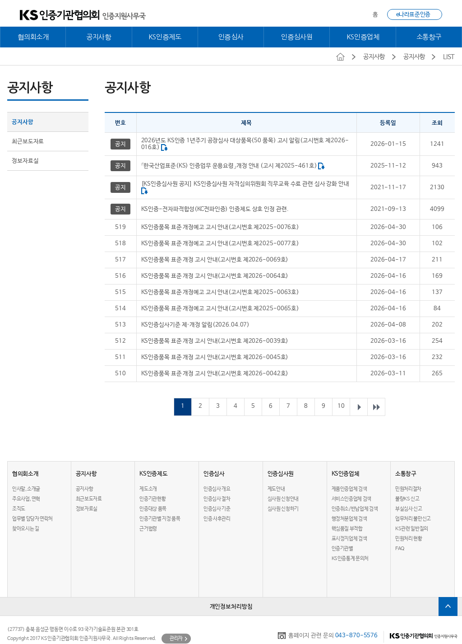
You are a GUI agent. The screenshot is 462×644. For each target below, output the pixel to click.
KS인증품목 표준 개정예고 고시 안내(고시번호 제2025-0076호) (220, 227)
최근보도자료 (28, 141)
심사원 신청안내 (283, 499)
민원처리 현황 (408, 538)
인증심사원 (296, 36)
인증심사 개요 (216, 489)
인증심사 (231, 36)
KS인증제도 (164, 36)
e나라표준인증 (413, 14)
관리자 (176, 638)
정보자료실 (25, 161)
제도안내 (276, 489)
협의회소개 (33, 36)
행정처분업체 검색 (349, 519)
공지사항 (98, 36)
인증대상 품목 (152, 509)
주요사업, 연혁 (26, 499)
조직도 (18, 509)
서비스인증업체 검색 (351, 499)
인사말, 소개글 (26, 489)
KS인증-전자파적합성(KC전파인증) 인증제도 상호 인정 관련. (215, 209)
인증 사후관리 (216, 519)
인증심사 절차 (216, 499)
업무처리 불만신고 (413, 519)
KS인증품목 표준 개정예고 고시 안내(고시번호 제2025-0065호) (220, 308)
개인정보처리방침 (231, 606)
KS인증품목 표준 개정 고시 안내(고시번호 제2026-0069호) (215, 260)
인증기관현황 (152, 499)
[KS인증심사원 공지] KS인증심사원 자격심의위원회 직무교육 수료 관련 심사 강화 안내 (245, 184)
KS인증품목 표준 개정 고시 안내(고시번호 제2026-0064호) (215, 276)
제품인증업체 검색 (349, 489)
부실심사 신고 (408, 509)
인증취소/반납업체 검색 (355, 509)
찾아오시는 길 (25, 529)
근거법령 (148, 529)
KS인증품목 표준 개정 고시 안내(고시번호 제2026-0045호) (215, 357)
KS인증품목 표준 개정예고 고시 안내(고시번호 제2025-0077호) (220, 243)
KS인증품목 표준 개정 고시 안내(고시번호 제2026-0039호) (215, 341)
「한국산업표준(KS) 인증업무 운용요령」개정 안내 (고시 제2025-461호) (229, 166)
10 (341, 406)
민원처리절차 (408, 489)
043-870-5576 (356, 635)
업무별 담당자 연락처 (32, 519)
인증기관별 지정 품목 (159, 519)
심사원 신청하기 (283, 509)
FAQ (399, 548)
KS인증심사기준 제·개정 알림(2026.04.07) (195, 325)
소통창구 (429, 36)
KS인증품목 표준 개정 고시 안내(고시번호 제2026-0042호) (215, 373)
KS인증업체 (362, 36)
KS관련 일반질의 (411, 529)
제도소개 (148, 489)
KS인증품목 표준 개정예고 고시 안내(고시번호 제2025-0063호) (220, 292)
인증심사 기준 (216, 509)
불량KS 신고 (407, 499)
